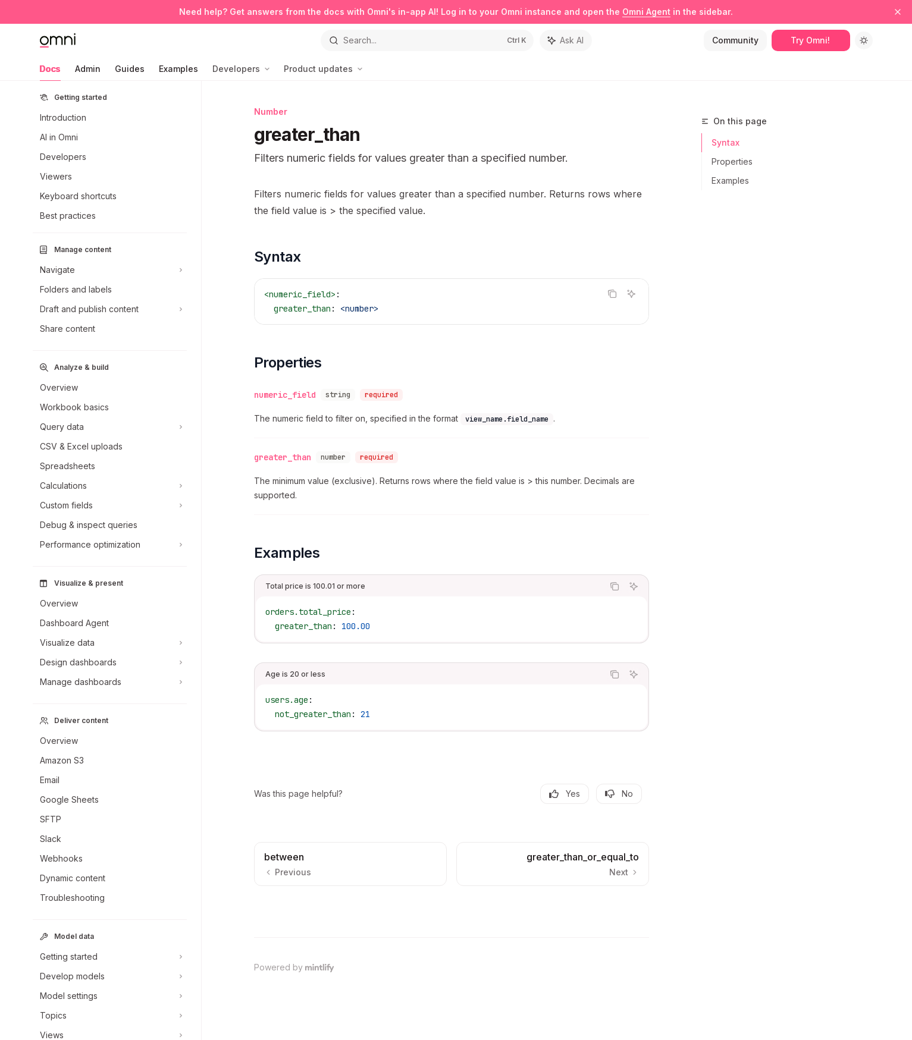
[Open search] (427, 40)
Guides (130, 72)
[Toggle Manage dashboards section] (109, 682)
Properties (732, 161)
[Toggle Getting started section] (109, 956)
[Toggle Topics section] (109, 1015)
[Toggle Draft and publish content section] (109, 309)
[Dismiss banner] (897, 12)
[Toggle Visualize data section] (109, 642)
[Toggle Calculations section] (109, 485)
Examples (178, 72)
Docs (50, 72)
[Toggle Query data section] (109, 426)
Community (735, 40)
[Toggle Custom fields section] (109, 505)
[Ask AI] (631, 293)
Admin (88, 72)
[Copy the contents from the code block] (612, 293)
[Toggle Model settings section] (109, 996)
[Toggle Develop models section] (109, 976)
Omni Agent (646, 12)
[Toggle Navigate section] (109, 269)
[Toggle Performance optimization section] (109, 544)
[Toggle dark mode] (864, 40)
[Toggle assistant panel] (566, 40)
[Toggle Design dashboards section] (109, 662)
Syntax (725, 142)
